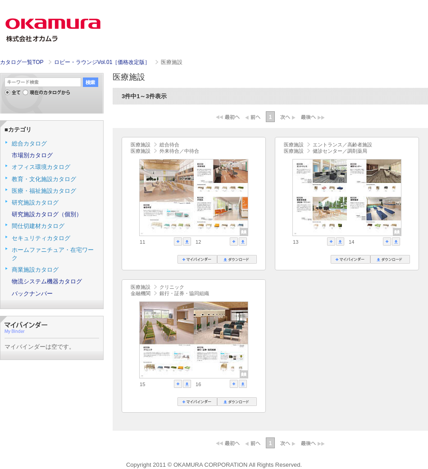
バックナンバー (32, 293)
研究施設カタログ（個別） (47, 214)
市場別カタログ (32, 155)
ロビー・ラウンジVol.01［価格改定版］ (103, 62)
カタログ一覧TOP (21, 62)
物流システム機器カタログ (47, 281)
